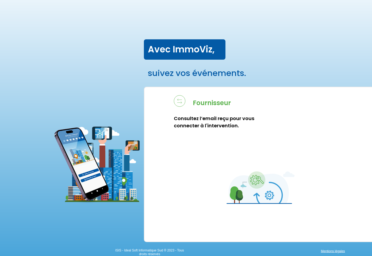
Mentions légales (333, 251)
